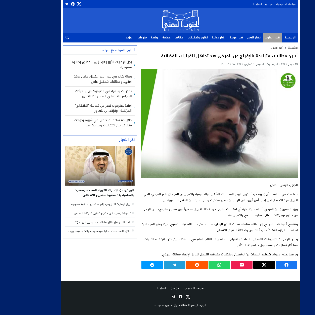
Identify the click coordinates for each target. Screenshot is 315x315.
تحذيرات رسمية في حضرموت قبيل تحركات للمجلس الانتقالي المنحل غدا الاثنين (80, 94)
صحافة (144, 37)
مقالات (156, 37)
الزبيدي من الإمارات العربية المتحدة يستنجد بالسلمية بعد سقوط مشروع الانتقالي (81, 192)
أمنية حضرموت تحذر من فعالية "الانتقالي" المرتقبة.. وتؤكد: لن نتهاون (80, 108)
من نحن (246, 3)
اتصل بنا (234, 3)
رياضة (131, 37)
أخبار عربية (213, 37)
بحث (45, 38)
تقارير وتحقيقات (175, 37)
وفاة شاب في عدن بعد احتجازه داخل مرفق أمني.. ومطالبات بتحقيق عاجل (79, 79)
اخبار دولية (196, 37)
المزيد (107, 37)
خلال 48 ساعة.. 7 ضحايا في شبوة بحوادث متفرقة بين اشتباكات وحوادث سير (80, 123)
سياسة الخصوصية (263, 3)
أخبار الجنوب (250, 37)
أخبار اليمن (231, 37)
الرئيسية (267, 37)
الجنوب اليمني (175, 305)
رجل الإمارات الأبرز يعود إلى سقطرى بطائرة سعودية (79, 64)
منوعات (119, 37)
